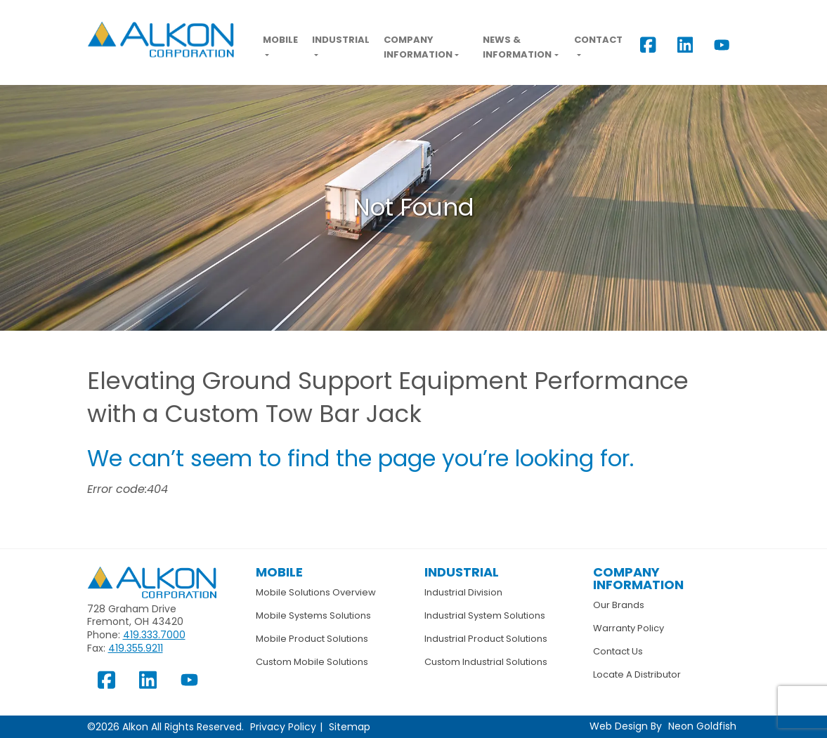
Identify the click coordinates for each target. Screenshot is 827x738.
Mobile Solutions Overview (316, 592)
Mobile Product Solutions (312, 638)
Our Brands (618, 605)
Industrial (341, 39)
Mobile (280, 39)
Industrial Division (463, 592)
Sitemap (349, 727)
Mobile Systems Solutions (313, 615)
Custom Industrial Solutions (485, 661)
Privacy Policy (283, 727)
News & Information (517, 47)
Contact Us (618, 651)
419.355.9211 (135, 648)
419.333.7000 (154, 635)
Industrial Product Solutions (485, 638)
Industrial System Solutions (484, 615)
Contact (598, 39)
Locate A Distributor (637, 674)
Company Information (418, 47)
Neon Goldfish (702, 726)
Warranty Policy (628, 628)
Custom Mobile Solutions (312, 661)
